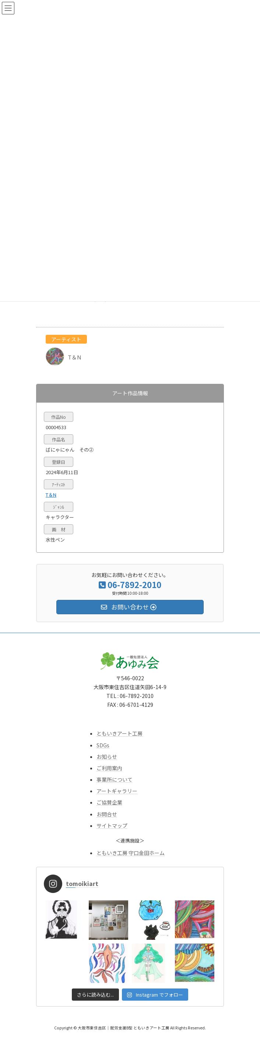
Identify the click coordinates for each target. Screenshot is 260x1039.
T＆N (51, 494)
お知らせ (106, 756)
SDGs (102, 745)
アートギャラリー (116, 791)
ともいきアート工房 (119, 733)
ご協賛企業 (109, 802)
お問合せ (106, 814)
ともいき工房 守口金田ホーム (130, 852)
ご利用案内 (109, 768)
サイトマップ (111, 825)
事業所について (114, 779)
